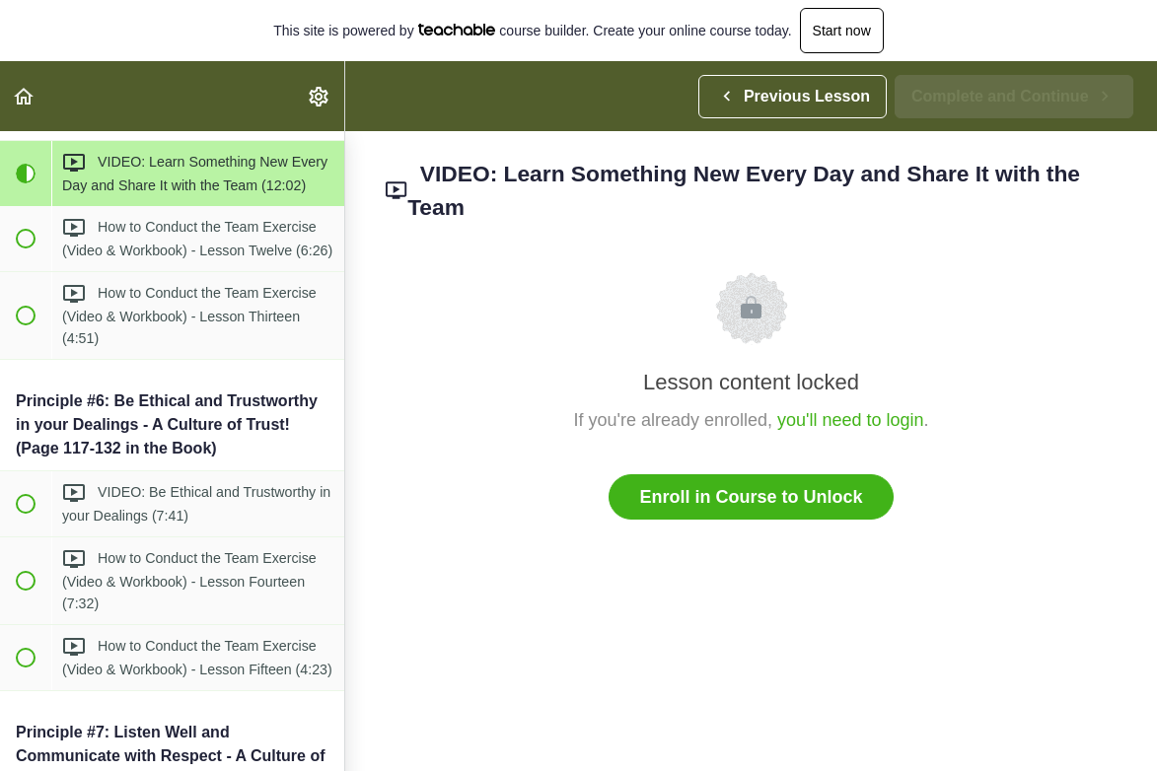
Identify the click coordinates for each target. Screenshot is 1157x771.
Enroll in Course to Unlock (750, 497)
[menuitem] (319, 96)
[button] (24, 96)
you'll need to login (850, 420)
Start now (842, 30)
